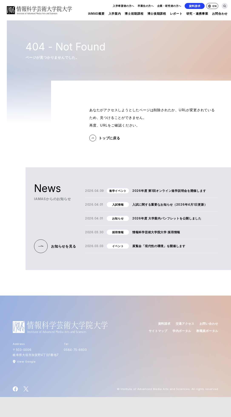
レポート (176, 14)
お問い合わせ (209, 323)
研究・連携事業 (197, 14)
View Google (26, 361)
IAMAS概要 (96, 14)
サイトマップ (158, 331)
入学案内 (114, 14)
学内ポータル (182, 331)
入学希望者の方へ (123, 5)
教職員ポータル (207, 331)
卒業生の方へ (146, 5)
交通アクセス (185, 323)
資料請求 (195, 6)
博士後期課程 (156, 14)
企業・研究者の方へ (169, 5)
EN (212, 6)
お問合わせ (220, 14)
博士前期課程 (134, 14)
